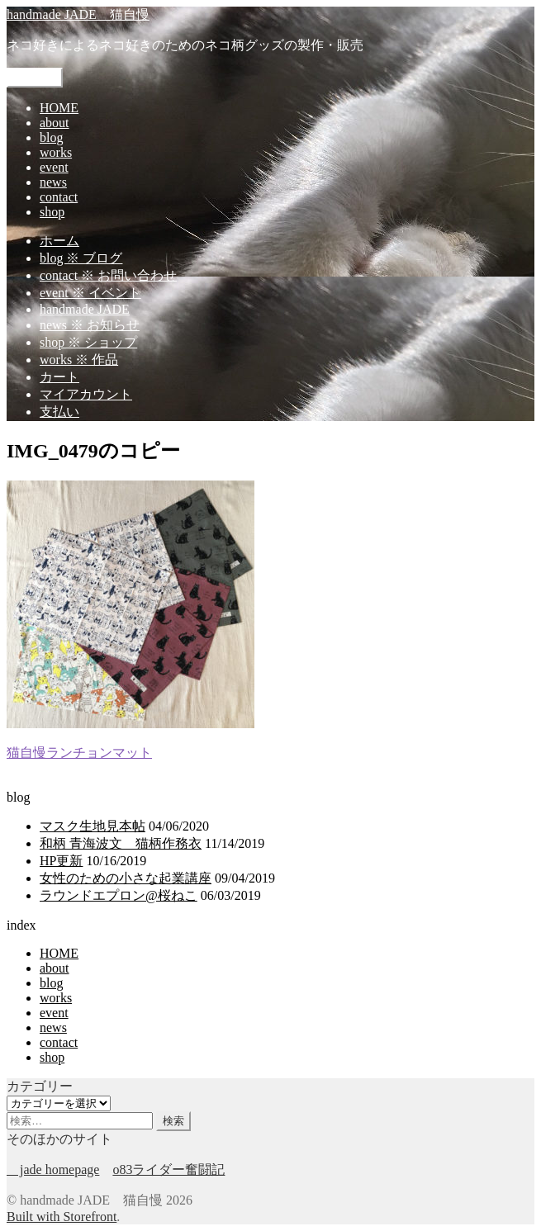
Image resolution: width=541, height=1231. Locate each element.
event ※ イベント (90, 293)
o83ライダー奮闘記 (168, 1169)
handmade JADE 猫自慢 (78, 14)
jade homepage (53, 1169)
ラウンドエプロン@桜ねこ (118, 895)
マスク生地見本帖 (92, 826)
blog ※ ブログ (81, 258)
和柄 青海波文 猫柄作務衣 (121, 843)
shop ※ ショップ (88, 342)
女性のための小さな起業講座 (125, 878)
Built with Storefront (61, 1217)
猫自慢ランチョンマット (79, 753)
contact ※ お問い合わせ (108, 275)
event (54, 167)
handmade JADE (85, 309)
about (54, 123)
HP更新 (61, 861)
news (53, 182)
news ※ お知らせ (90, 325)
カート (59, 377)
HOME (59, 108)
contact (59, 197)
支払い (59, 412)
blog (51, 137)
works (56, 152)
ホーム (59, 241)
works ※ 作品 (79, 360)
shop (52, 212)
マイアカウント (86, 394)
